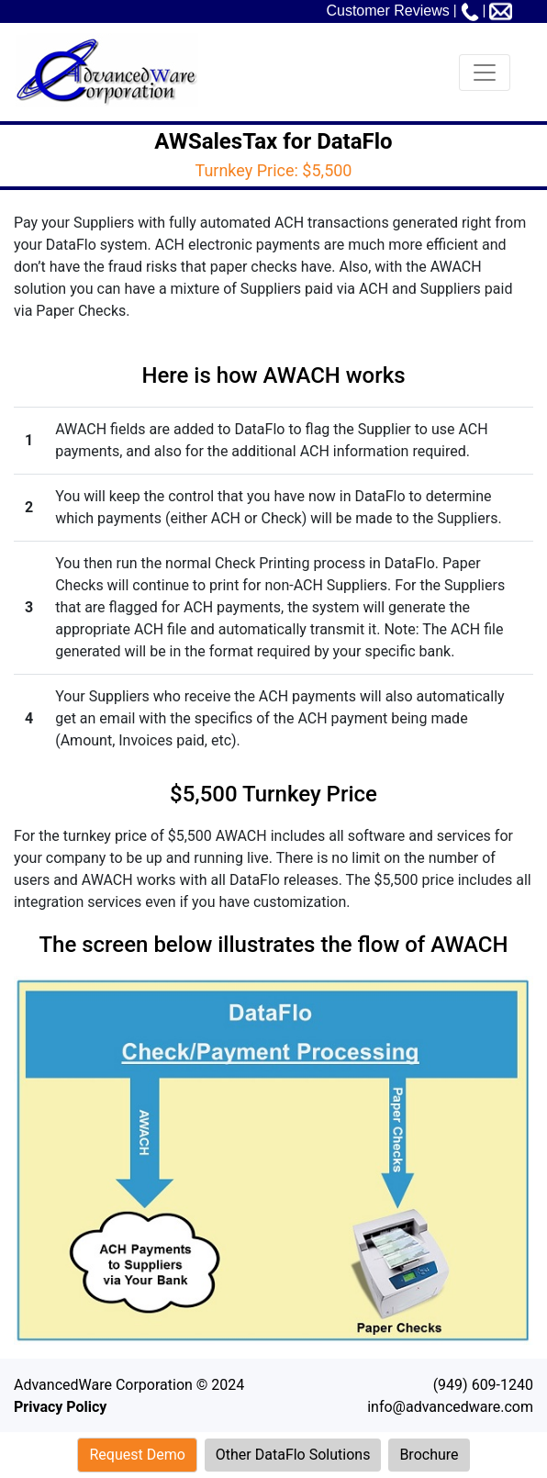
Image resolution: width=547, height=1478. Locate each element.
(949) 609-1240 (483, 1385)
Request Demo (136, 1454)
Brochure (428, 1454)
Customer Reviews (387, 10)
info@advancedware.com (450, 1407)
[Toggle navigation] (484, 72)
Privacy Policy (60, 1407)
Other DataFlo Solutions (293, 1454)
